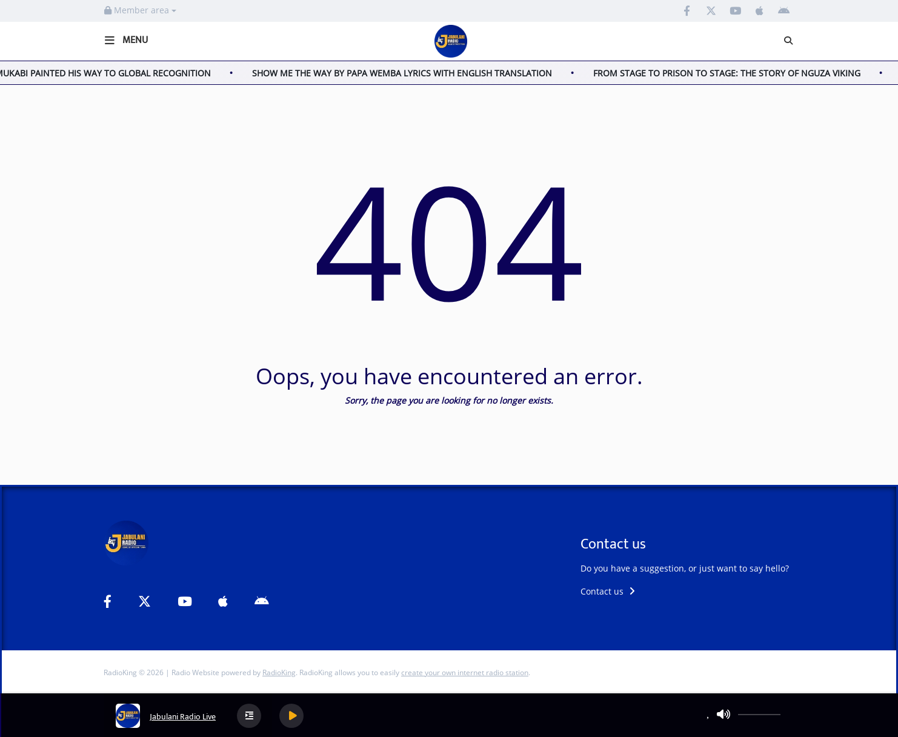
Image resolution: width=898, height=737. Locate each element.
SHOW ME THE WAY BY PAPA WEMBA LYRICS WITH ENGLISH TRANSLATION (406, 73)
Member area (140, 10)
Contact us (607, 591)
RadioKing (279, 672)
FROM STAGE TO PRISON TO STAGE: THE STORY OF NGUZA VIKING (730, 73)
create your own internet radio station (464, 672)
